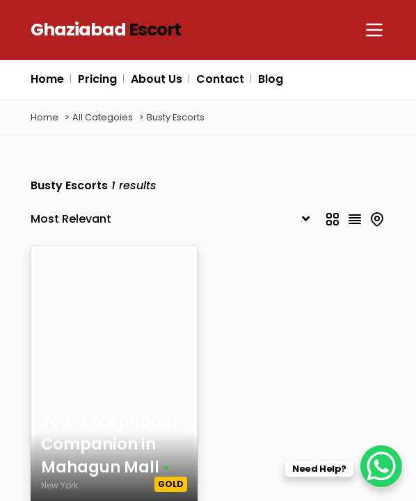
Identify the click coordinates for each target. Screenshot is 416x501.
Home (44, 117)
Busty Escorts (176, 117)
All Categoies (102, 117)
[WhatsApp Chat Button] (381, 466)
